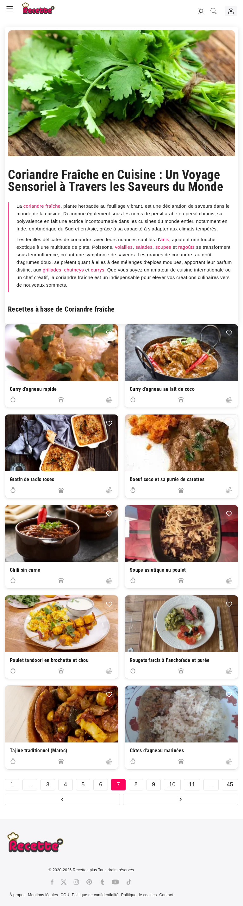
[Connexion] (231, 11)
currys (97, 269)
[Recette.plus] (42, 11)
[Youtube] (115, 882)
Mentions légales (43, 895)
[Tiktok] (129, 882)
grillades (52, 269)
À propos (17, 895)
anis (164, 239)
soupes (163, 247)
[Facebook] (52, 882)
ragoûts (186, 247)
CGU (64, 895)
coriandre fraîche (42, 206)
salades (144, 247)
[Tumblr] (102, 882)
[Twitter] (63, 882)
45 (230, 784)
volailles (124, 247)
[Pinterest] (89, 882)
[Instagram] (76, 882)
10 (172, 784)
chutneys (74, 269)
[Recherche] (213, 11)
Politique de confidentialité (95, 895)
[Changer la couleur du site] (201, 11)
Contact (166, 895)
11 (192, 784)
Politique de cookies (139, 895)
